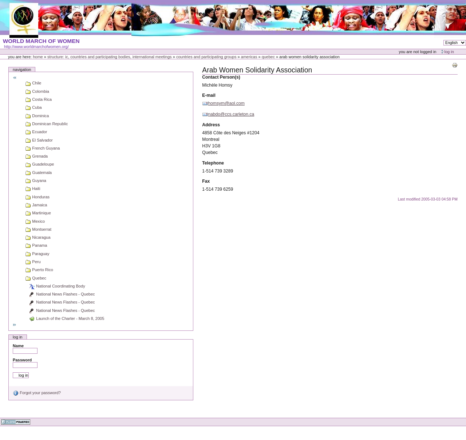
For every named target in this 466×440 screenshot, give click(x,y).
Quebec (268, 57)
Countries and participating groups (206, 57)
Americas (249, 57)
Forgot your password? (37, 393)
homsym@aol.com (226, 103)
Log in (449, 51)
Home (38, 57)
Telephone (213, 163)
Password (22, 360)
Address (211, 124)
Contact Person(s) (221, 77)
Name (18, 346)
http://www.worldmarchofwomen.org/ (36, 46)
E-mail (208, 95)
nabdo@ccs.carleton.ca (231, 114)
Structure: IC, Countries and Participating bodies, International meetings (109, 57)
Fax (206, 181)
